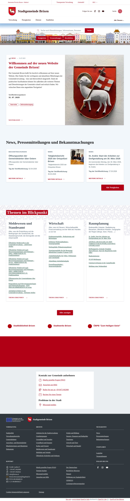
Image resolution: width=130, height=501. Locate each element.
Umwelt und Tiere (72, 443)
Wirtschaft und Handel (73, 446)
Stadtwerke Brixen (62, 326)
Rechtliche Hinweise (73, 471)
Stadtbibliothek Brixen (24, 326)
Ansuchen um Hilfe (42, 477)
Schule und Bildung (72, 433)
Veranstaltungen (55, 38)
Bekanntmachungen (102, 439)
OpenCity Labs (102, 499)
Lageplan (99, 453)
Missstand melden (42, 474)
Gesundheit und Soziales (44, 439)
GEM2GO (69, 480)
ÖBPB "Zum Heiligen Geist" (107, 326)
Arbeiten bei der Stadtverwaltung (47, 433)
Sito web (68, 499)
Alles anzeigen (65, 313)
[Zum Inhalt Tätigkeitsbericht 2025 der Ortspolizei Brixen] (55, 178)
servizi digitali (76, 499)
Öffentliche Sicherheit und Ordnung (48, 456)
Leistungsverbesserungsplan (75, 483)
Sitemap (41, 492)
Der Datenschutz (71, 467)
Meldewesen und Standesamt (45, 449)
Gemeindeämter (11, 439)
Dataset (68, 474)
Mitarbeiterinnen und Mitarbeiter (17, 446)
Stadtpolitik (10, 433)
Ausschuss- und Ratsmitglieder (16, 443)
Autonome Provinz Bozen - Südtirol (18, 2)
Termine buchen (41, 471)
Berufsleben (69, 38)
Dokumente (10, 449)
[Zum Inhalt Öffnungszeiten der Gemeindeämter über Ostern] (17, 178)
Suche (89, 30)
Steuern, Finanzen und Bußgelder (77, 436)
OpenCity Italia (85, 499)
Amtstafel (81, 2)
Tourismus (69, 439)
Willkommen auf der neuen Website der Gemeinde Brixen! (33, 65)
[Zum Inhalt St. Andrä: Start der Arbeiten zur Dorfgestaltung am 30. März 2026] (97, 178)
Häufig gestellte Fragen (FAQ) (46, 467)
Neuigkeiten (42, 38)
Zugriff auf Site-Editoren (117, 499)
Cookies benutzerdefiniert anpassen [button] (17, 492)
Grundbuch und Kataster (44, 443)
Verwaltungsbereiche (13, 436)
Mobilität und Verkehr (43, 452)
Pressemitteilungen (102, 436)
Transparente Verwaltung (65, 2)
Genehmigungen (41, 436)
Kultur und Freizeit (42, 446)
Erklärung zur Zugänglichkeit (75, 477)
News (12, 58)
